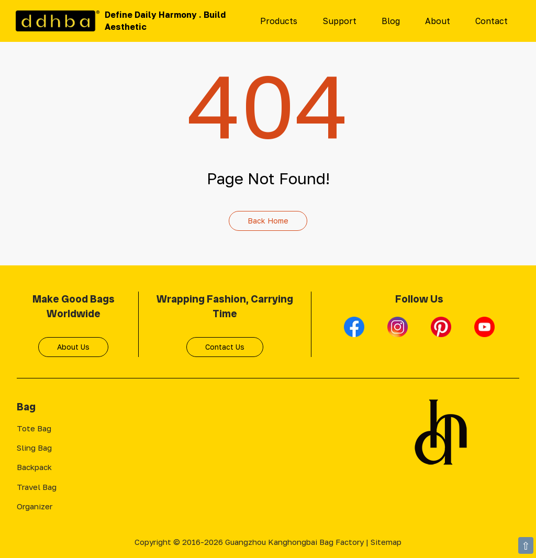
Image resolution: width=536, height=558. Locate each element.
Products (278, 21)
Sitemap (386, 541)
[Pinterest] (442, 331)
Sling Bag (34, 447)
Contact (491, 21)
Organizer (34, 506)
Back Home (268, 220)
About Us (73, 346)
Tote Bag (34, 428)
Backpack (34, 467)
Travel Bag (37, 487)
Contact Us (224, 346)
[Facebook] (355, 331)
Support (339, 21)
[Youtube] (484, 331)
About (437, 21)
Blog (391, 21)
